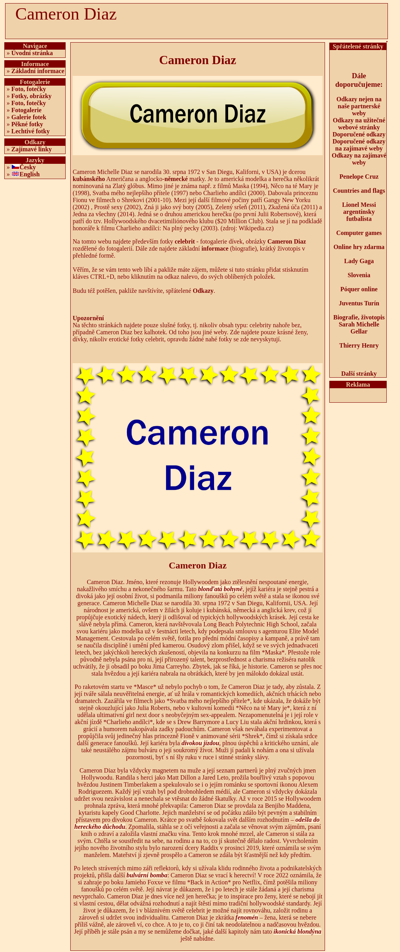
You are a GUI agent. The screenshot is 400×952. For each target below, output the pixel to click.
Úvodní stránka (32, 53)
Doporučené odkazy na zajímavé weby (359, 145)
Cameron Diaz (287, 241)
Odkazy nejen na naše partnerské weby (359, 106)
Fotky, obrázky (31, 96)
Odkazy (203, 290)
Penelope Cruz (359, 176)
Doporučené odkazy (359, 134)
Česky (28, 167)
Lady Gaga (359, 261)
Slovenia (359, 275)
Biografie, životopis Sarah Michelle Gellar (359, 324)
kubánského (89, 179)
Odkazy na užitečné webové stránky (359, 124)
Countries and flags (359, 190)
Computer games (359, 232)
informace (215, 248)
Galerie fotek (28, 117)
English (30, 174)
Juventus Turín (359, 303)
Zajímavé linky (31, 149)
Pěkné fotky (27, 124)
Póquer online (358, 289)
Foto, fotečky (28, 89)
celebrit (185, 241)
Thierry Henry (359, 345)
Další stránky (359, 373)
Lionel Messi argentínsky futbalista (359, 211)
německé (176, 179)
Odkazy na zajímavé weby (359, 159)
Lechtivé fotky (30, 131)
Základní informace (37, 71)
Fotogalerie (26, 110)
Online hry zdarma (359, 247)
